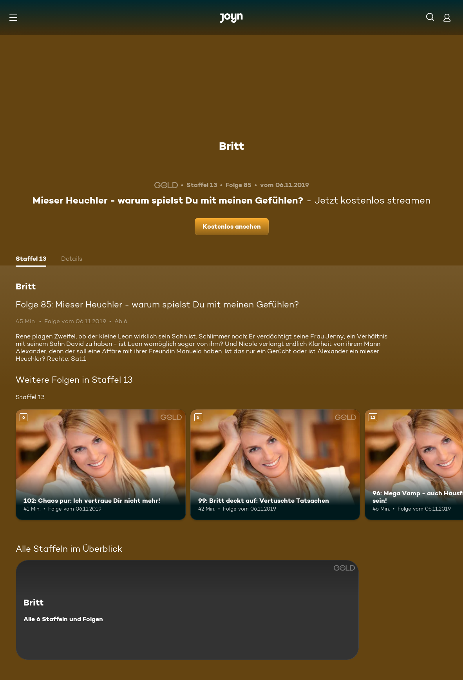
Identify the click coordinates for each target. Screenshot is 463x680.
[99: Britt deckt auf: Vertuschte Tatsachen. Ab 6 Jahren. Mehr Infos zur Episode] (275, 464)
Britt (231, 146)
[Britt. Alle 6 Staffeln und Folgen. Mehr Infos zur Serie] (187, 610)
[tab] (31, 260)
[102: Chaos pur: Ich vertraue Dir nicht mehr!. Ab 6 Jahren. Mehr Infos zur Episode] (101, 464)
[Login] (446, 17)
